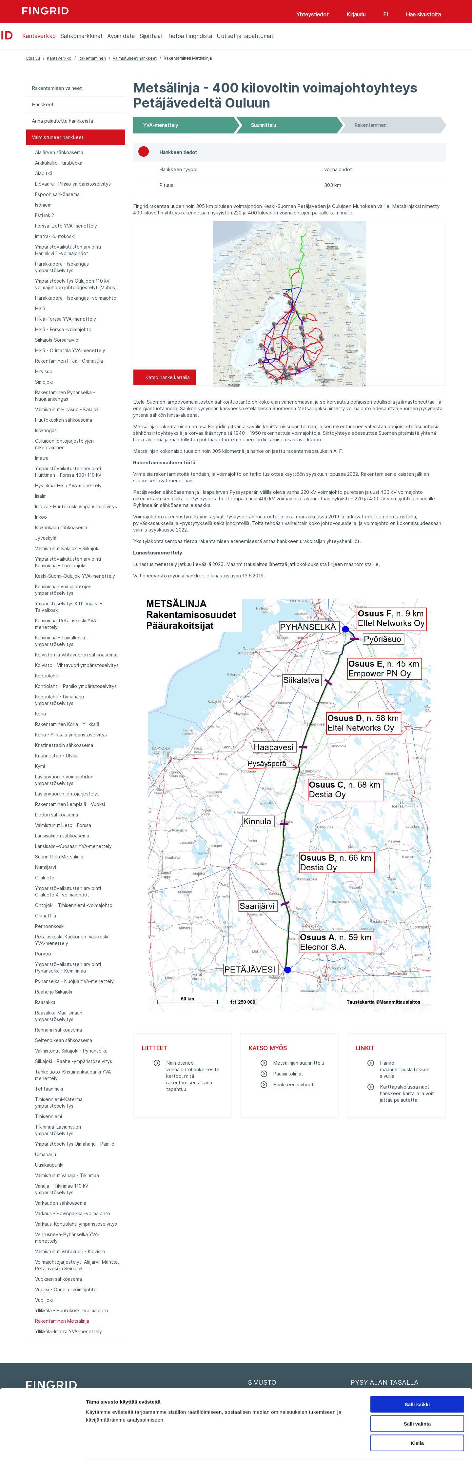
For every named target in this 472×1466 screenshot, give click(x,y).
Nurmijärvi (45, 867)
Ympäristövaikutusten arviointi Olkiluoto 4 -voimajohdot (68, 891)
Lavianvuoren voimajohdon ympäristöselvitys (64, 780)
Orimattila (45, 915)
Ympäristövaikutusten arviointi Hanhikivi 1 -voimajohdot (68, 250)
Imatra (42, 458)
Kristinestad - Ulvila (56, 755)
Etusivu (33, 58)
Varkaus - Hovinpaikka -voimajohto (72, 1213)
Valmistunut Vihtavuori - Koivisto (70, 1251)
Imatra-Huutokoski (55, 236)
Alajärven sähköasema (59, 152)
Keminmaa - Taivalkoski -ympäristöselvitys (61, 641)
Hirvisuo (43, 371)
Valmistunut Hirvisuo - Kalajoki (67, 409)
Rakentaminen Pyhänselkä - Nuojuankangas (65, 396)
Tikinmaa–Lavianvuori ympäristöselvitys (58, 1130)
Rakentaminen (92, 58)
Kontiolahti (46, 675)
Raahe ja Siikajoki (53, 991)
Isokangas (46, 430)
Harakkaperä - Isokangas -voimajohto (75, 298)
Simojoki (44, 382)
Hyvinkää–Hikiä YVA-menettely (68, 485)
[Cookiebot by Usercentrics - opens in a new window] (42, 1453)
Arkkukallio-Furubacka (58, 163)
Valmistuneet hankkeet (135, 58)
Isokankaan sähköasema (61, 527)
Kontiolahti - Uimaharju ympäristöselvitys (59, 700)
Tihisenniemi (48, 1116)
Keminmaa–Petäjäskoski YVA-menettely (66, 624)
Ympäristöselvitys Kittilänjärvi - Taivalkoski (68, 607)
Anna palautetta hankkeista (62, 121)
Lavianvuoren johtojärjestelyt (67, 793)
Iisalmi (41, 496)
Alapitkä (43, 173)
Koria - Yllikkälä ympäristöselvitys (71, 734)
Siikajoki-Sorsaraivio (56, 340)
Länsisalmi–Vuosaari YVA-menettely (73, 846)
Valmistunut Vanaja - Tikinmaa (67, 1175)
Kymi (40, 766)
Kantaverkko (59, 58)
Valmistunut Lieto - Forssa (63, 825)
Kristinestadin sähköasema (64, 745)
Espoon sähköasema (57, 194)
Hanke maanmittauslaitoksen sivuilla (404, 1069)
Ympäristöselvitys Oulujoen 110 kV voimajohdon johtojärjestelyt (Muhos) (76, 284)
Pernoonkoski (50, 926)
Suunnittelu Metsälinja (59, 856)
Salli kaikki (417, 1385)
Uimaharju (45, 1154)
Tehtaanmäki (49, 1089)
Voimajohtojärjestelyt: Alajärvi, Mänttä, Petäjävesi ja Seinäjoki (77, 1265)
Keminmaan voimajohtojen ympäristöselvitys (63, 590)
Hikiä (40, 308)
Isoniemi (43, 205)
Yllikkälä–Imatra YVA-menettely (68, 1331)
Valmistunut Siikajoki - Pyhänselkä (71, 1051)
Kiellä (417, 1424)
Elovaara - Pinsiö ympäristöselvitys (73, 184)
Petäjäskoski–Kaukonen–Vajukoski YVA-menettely (71, 940)
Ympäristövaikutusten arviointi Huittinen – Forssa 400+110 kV (68, 472)
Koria (40, 713)
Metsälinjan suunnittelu (298, 1063)
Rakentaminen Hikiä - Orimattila (69, 361)
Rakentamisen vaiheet (57, 88)
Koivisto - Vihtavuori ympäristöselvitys (77, 665)
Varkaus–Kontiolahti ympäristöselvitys (76, 1224)
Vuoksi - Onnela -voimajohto (66, 1289)
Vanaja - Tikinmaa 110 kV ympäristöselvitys (61, 1189)
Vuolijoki (44, 1300)
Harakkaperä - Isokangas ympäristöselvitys (62, 267)
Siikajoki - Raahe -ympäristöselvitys (73, 1061)
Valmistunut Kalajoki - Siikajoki (67, 548)
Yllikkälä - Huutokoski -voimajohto (71, 1310)
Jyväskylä (45, 538)
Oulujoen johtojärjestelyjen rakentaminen (64, 444)
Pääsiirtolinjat (288, 1074)
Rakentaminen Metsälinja (62, 1321)
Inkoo (41, 517)
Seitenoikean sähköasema (63, 1040)
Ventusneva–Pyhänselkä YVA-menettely (67, 1238)
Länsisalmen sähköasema (62, 835)
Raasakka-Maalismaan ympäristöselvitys (58, 1016)
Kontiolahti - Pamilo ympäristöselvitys (76, 686)
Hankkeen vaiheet (293, 1084)
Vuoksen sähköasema (58, 1279)
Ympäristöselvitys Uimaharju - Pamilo (74, 1144)
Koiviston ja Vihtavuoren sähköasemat (76, 654)
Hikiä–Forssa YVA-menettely (65, 319)
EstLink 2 (44, 215)
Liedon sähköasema (56, 814)
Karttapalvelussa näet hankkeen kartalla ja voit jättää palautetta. (407, 1093)
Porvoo (43, 953)
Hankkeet (43, 104)
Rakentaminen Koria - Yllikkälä (67, 724)
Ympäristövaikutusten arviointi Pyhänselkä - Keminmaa (68, 967)
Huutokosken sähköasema (63, 420)
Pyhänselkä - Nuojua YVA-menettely (74, 981)
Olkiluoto (44, 877)
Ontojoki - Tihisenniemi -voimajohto (73, 905)
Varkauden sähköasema (60, 1203)
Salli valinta (417, 1405)
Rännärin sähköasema (58, 1030)
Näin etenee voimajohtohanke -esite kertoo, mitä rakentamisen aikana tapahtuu (193, 1076)
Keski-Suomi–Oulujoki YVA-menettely (75, 576)
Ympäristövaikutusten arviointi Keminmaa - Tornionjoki (68, 562)
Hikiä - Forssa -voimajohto (63, 329)
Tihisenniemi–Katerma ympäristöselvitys (59, 1102)
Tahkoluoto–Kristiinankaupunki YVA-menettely (74, 1075)
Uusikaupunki (49, 1165)
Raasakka (45, 1002)
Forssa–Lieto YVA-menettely (66, 226)
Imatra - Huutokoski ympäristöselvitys (76, 506)
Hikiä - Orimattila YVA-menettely (70, 350)
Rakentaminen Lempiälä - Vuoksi (70, 804)
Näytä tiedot (350, 1453)
